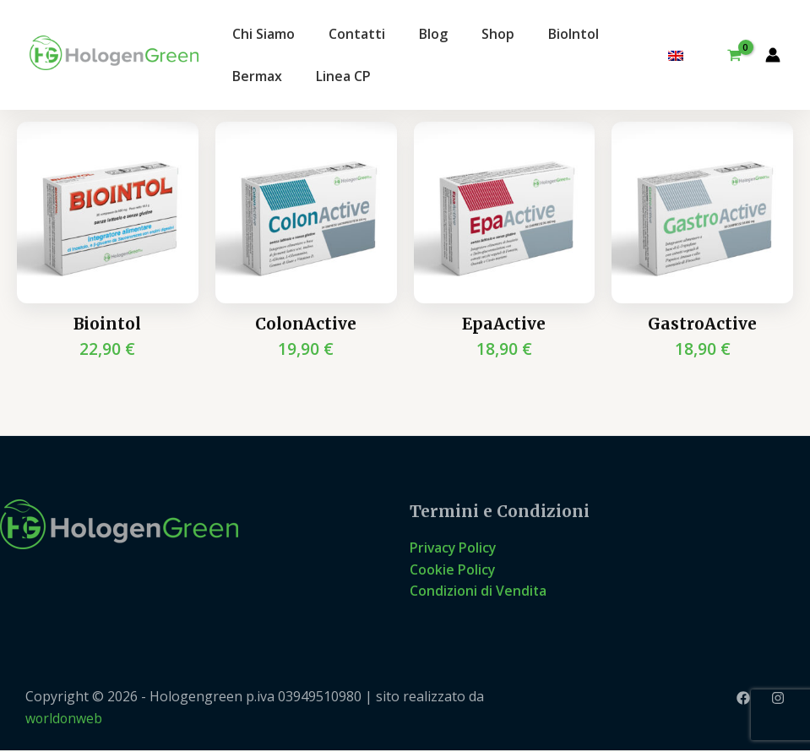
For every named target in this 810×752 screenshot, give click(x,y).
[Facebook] (743, 699)
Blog (433, 34)
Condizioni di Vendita (478, 591)
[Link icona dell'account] (772, 55)
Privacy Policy (454, 548)
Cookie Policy (453, 569)
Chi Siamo (263, 34)
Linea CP (343, 76)
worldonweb (64, 719)
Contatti (357, 34)
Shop (497, 34)
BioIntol (573, 34)
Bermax (257, 76)
